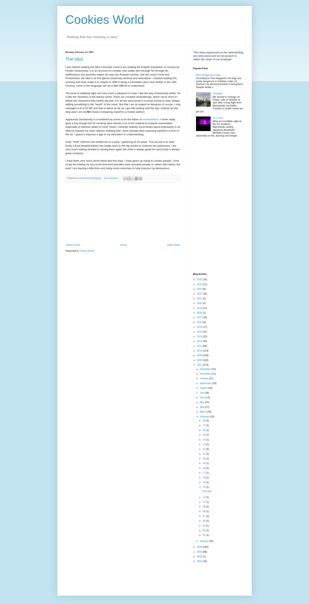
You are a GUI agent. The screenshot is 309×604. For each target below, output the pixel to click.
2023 (200, 289)
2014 (200, 331)
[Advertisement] (123, 213)
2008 (200, 360)
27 (204, 425)
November (206, 373)
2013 (200, 336)
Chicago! (217, 93)
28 (204, 420)
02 (204, 530)
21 (204, 453)
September (206, 383)
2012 (200, 341)
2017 (200, 317)
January (204, 541)
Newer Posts (73, 245)
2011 (200, 346)
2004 (200, 556)
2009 (200, 355)
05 (204, 520)
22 (204, 449)
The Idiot (74, 59)
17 (204, 472)
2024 (200, 284)
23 (204, 444)
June (203, 397)
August (204, 388)
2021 (200, 298)
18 (204, 468)
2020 (200, 303)
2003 (200, 561)
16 (204, 477)
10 (204, 502)
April (202, 407)
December (206, 369)
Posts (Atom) (87, 250)
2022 (200, 293)
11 (204, 497)
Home (123, 245)
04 (204, 525)
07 (204, 516)
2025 (200, 279)
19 (204, 463)
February (205, 416)
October (204, 378)
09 (204, 506)
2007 (200, 364)
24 (204, 439)
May (202, 402)
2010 (200, 350)
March (203, 411)
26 (204, 430)
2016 (200, 322)
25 (204, 434)
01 (204, 535)
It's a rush (218, 117)
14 (204, 482)
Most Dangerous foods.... (209, 75)
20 (204, 458)
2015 (200, 327)
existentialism (150, 119)
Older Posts (173, 245)
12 (204, 487)
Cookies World (104, 19)
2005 (200, 551)
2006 (200, 547)
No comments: (111, 178)
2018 (200, 312)
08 (204, 511)
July (202, 392)
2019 (200, 308)
